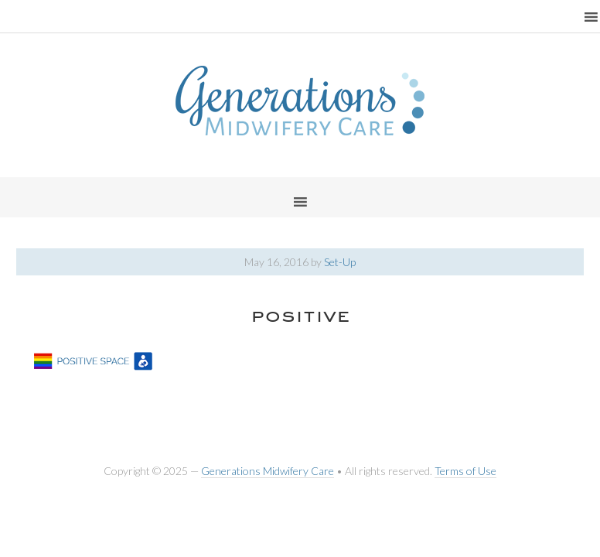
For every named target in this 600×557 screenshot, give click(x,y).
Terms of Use (465, 470)
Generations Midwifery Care (267, 470)
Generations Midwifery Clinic (300, 101)
